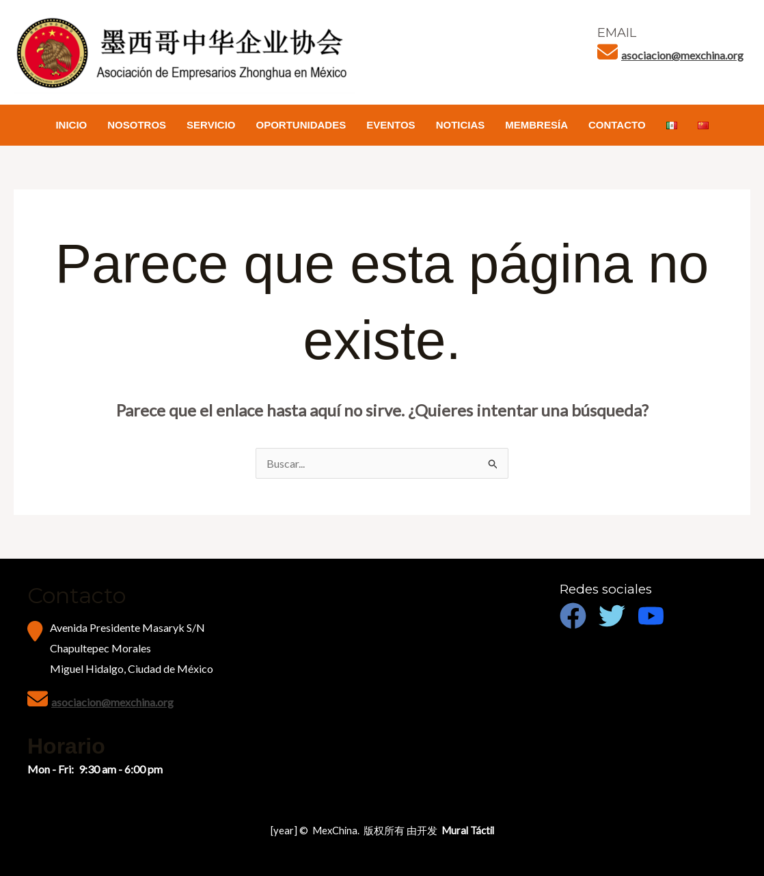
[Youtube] (651, 615)
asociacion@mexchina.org (682, 55)
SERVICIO (211, 125)
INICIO (71, 125)
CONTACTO (617, 125)
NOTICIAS (460, 125)
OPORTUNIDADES (301, 125)
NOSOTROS (136, 125)
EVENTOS (390, 125)
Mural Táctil (467, 830)
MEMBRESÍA (536, 125)
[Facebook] (573, 615)
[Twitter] (612, 615)
